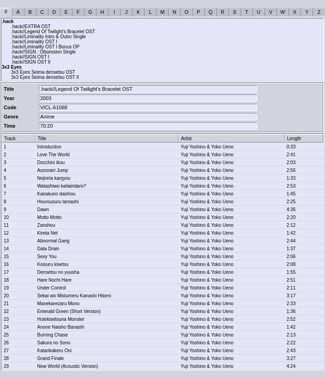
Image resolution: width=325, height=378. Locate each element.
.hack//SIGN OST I (30, 56)
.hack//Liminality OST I (34, 41)
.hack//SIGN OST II (30, 62)
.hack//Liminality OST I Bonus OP (45, 46)
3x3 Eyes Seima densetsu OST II (45, 77)
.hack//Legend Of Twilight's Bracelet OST (53, 31)
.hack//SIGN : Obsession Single (43, 51)
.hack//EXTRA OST (31, 26)
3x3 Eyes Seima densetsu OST (43, 72)
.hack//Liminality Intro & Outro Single (48, 36)
